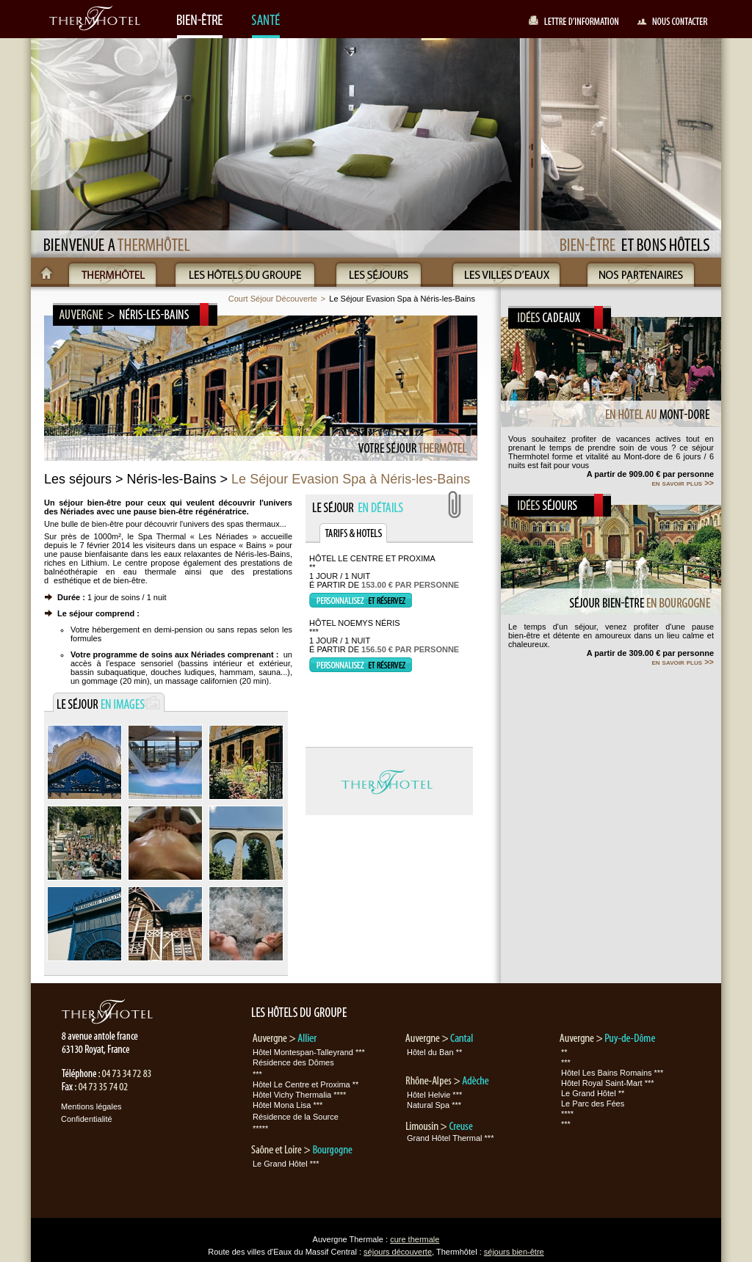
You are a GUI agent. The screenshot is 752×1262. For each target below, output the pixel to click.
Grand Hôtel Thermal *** (450, 1138)
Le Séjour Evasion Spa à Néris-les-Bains (402, 298)
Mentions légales (91, 1106)
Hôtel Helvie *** (434, 1094)
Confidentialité (86, 1119)
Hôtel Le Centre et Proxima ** (305, 1084)
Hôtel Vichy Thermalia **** (299, 1094)
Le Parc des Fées (592, 1103)
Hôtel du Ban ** (434, 1052)
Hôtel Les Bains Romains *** (612, 1072)
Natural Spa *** (434, 1105)
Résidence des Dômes (293, 1062)
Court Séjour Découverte (272, 298)
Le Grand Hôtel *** (286, 1163)
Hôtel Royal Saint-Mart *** (607, 1083)
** (564, 1052)
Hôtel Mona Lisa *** (287, 1105)
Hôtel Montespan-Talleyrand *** (309, 1052)
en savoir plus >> (682, 482)
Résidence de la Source (296, 1116)
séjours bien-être (514, 1251)
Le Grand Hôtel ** (592, 1093)
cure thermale (414, 1239)
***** (260, 1128)
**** (567, 1113)
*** (257, 1074)
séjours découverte (398, 1251)
